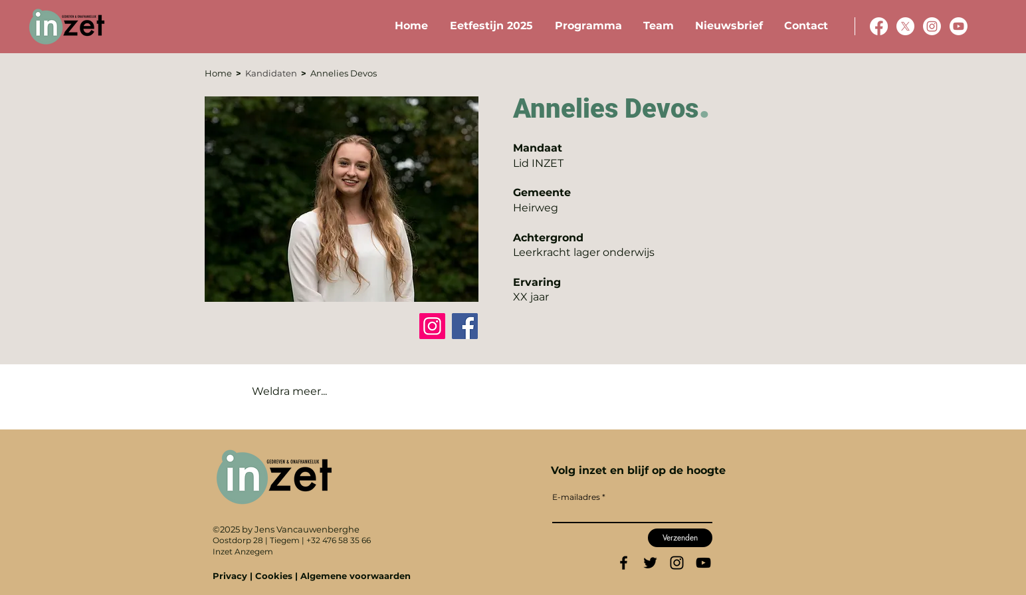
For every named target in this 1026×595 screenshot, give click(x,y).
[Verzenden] (680, 538)
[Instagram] (432, 326)
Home (220, 73)
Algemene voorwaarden (355, 575)
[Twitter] (650, 563)
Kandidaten (273, 73)
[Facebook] (465, 326)
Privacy (231, 575)
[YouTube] (703, 563)
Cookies (273, 575)
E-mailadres (576, 497)
